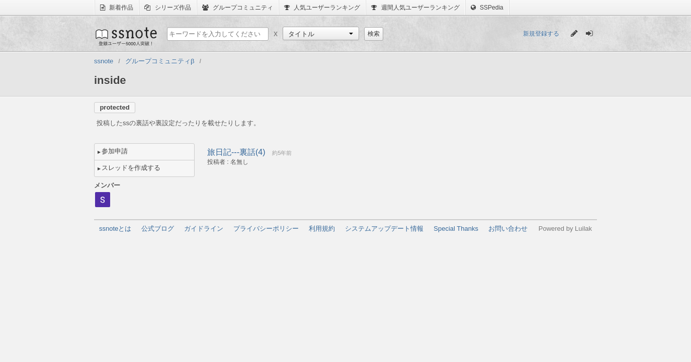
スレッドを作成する (131, 167)
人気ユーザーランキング (322, 7)
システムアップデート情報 (384, 228)
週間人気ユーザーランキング (415, 7)
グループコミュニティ (237, 7)
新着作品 (116, 7)
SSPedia (487, 7)
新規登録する (541, 33)
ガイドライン (203, 228)
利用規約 (322, 228)
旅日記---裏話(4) (236, 152)
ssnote (125, 36)
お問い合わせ (508, 228)
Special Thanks (456, 228)
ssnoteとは (115, 228)
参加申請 (115, 151)
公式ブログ (157, 228)
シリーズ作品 (167, 7)
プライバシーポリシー (266, 228)
